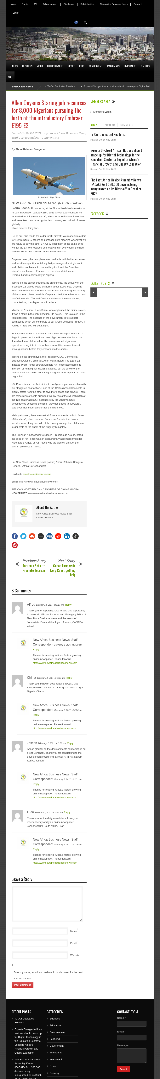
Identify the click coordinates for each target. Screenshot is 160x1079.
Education (55, 1025)
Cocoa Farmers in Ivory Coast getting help (63, 570)
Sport (71, 66)
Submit (124, 1069)
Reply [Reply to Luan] (67, 812)
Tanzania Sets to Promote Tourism (34, 568)
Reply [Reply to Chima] (69, 677)
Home (13, 4)
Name (73, 931)
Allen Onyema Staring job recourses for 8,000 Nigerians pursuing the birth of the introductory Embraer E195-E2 (49, 114)
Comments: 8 (50, 137)
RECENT (94, 125)
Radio (25, 4)
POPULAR (110, 125)
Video (40, 66)
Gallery (145, 66)
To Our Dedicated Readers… (62, 86)
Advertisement (50, 4)
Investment (130, 66)
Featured (55, 1039)
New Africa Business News (114, 4)
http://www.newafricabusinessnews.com (55, 662)
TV (35, 4)
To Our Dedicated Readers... (108, 134)
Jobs (81, 66)
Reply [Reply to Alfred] (68, 604)
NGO (10, 77)
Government (95, 66)
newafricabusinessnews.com (37, 473)
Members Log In (102, 111)
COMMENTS (126, 125)
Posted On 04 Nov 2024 (103, 140)
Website (74, 955)
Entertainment (55, 66)
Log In (16, 12)
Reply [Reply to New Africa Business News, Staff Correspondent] (36, 649)
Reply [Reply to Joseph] (70, 743)
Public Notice (87, 4)
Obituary (54, 1073)
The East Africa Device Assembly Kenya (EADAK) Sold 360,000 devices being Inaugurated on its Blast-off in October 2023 (115, 186)
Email (73, 943)
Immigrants (113, 66)
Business (27, 66)
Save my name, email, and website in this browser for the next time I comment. (48, 975)
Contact (137, 4)
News (15, 66)
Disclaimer (69, 4)
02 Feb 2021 (33, 133)
